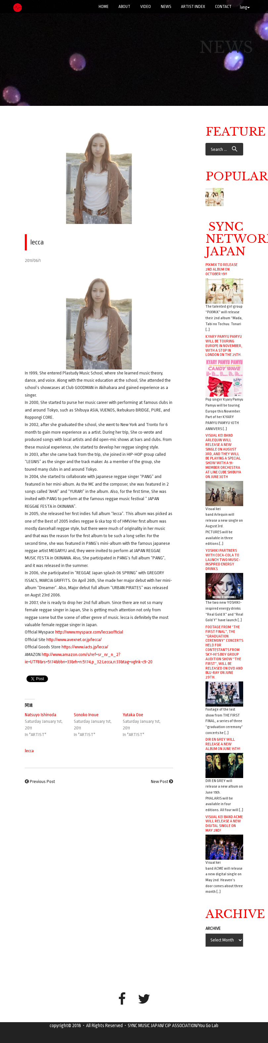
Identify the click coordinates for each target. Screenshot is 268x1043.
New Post (159, 781)
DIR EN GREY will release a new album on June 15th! (222, 744)
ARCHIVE (213, 928)
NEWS (166, 6)
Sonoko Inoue (86, 714)
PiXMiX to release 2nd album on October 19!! (221, 269)
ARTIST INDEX (193, 6)
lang (245, 7)
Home (104, 6)
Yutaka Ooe (133, 714)
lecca (29, 750)
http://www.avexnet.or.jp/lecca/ (74, 639)
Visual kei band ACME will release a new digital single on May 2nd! (224, 823)
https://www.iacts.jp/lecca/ (85, 646)
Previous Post (42, 781)
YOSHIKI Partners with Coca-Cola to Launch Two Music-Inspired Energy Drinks (222, 559)
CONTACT (223, 6)
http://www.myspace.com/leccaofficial (89, 632)
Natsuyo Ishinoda (40, 714)
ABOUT (124, 6)
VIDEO (145, 6)
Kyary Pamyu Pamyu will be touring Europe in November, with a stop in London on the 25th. (223, 345)
